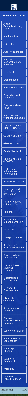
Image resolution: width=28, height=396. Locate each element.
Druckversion (5, 389)
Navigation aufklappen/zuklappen (14, 1)
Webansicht (24, 390)
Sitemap (11, 389)
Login (26, 389)
